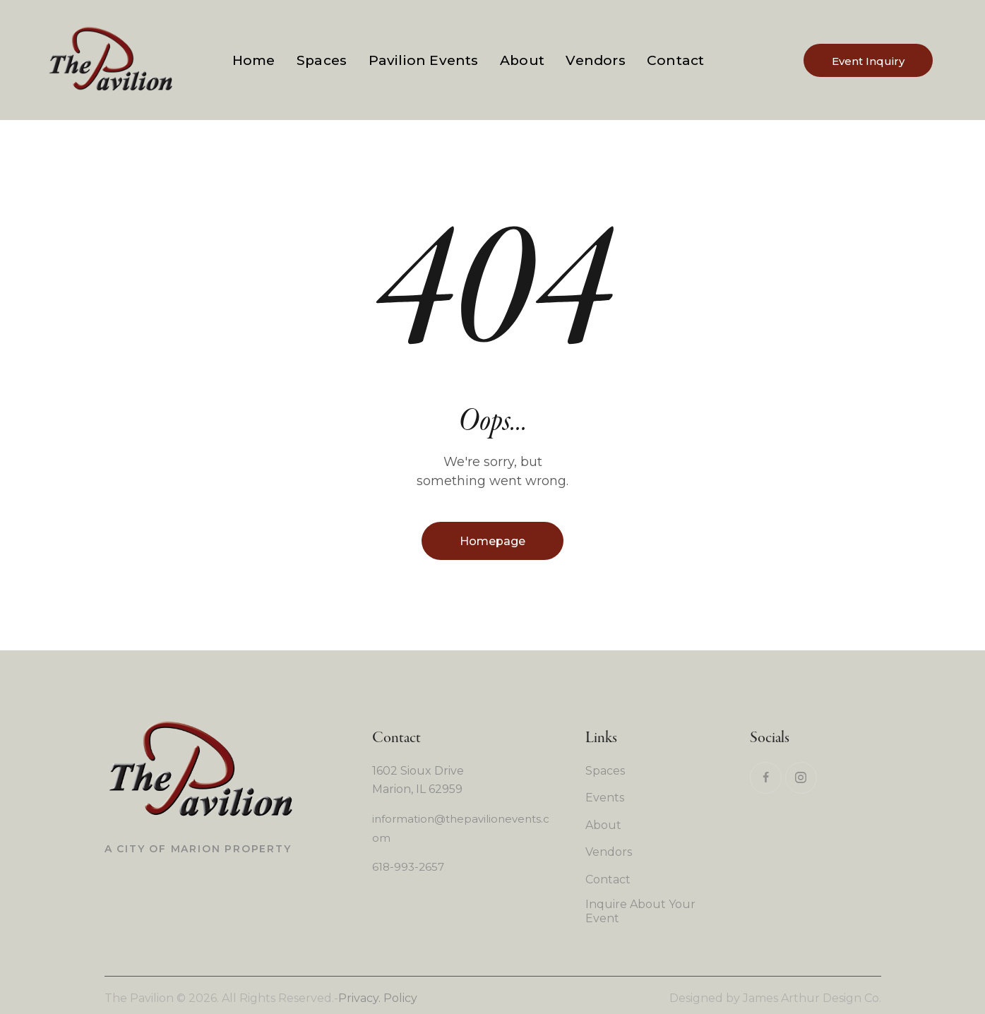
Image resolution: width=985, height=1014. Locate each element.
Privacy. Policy (377, 998)
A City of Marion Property (198, 848)
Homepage (492, 541)
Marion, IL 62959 (417, 789)
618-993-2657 (408, 866)
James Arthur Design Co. (812, 998)
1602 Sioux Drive (418, 770)
